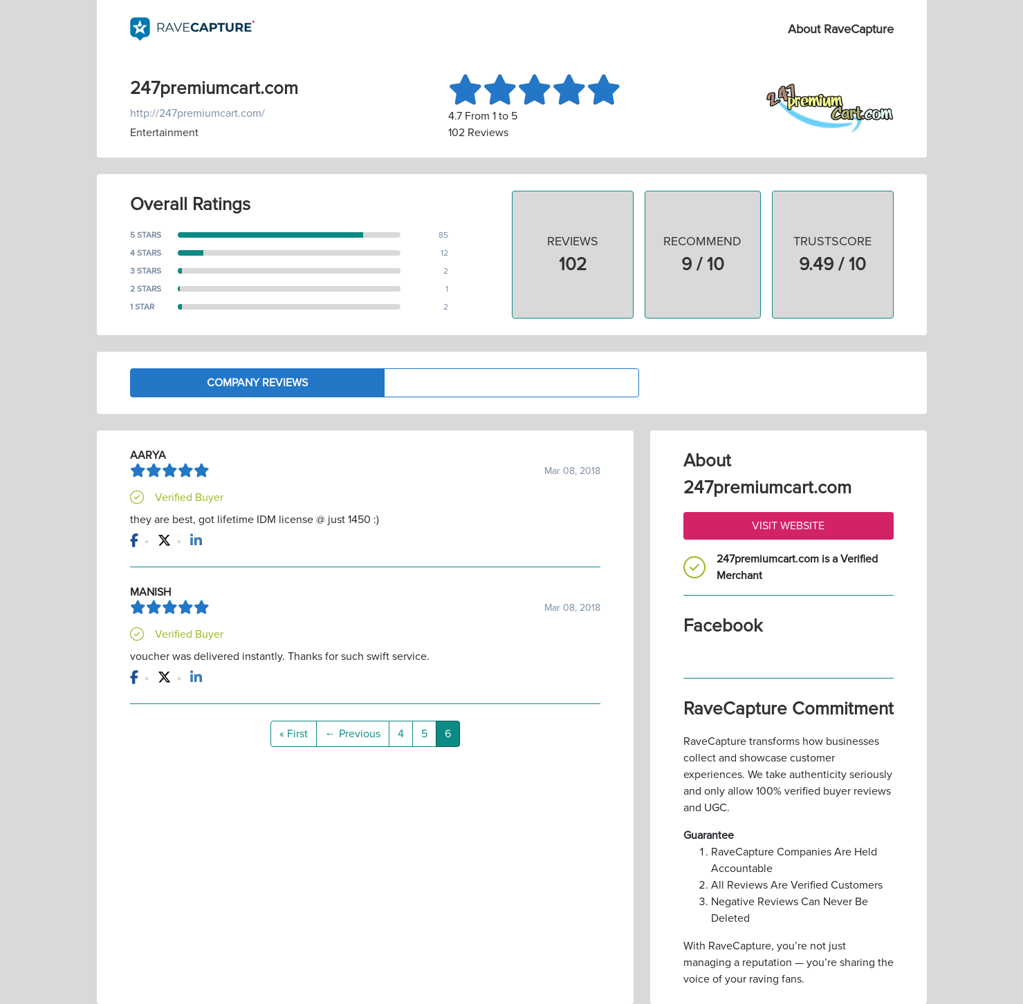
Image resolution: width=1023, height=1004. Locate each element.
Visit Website (788, 526)
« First (293, 734)
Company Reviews (257, 383)
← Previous (352, 734)
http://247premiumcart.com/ (197, 113)
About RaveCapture (841, 29)
